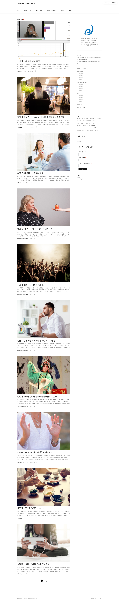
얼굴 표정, (79, 130)
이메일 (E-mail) (83, 152)
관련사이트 (93, 598)
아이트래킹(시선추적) (82, 82)
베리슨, (83, 118)
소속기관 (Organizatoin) (85, 163)
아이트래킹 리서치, (87, 120)
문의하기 (71, 10)
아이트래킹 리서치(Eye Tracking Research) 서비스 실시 (88, 62)
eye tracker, (85, 125)
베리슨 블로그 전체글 (82, 69)
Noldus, (96, 128)
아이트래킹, (96, 130)
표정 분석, (94, 120)
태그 (62, 10)
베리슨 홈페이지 (51, 10)
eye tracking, (88, 123)
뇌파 (78, 93)
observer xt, (90, 128)
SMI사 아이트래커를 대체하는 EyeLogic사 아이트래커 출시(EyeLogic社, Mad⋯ (89, 58)
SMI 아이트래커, (80, 123)
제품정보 (81, 76)
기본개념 (81, 74)
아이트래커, (79, 120)
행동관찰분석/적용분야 (22, 71)
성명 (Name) (82, 157)
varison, (84, 130)
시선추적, (94, 123)
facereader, (90, 130)
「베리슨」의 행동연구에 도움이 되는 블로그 (26, 3)
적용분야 (81, 78)
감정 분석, (79, 118)
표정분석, (99, 118)
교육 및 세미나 (80, 104)
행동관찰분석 (27, 10)
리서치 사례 (81, 80)
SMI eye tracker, (93, 125)
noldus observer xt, (91, 118)
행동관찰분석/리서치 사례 (22, 127)
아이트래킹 (39, 10)
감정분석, (79, 125)
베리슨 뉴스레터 (81, 107)
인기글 (83, 136)
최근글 (78, 136)
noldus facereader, (81, 128)
